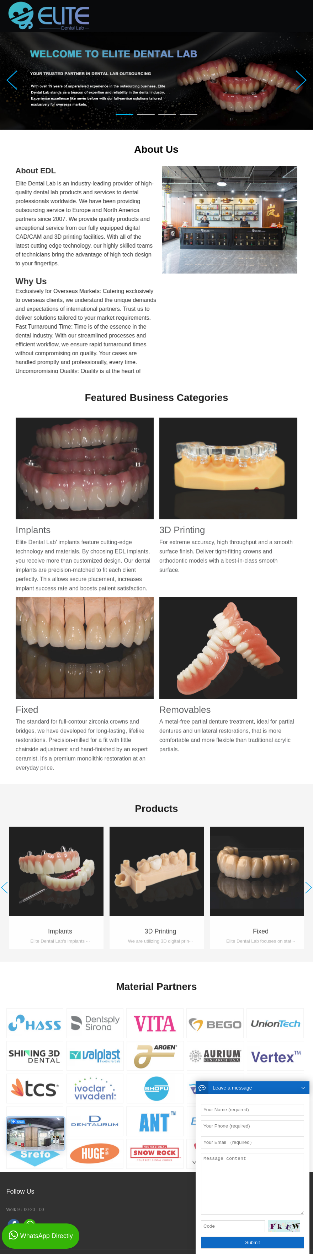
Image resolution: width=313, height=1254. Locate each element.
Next (301, 80)
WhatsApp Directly (46, 1235)
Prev (11, 80)
